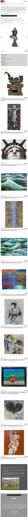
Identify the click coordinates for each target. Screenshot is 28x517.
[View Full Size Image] (26, 49)
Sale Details (3, 62)
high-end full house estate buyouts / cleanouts (12, 472)
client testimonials (5, 471)
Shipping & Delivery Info (14, 501)
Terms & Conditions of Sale (5, 63)
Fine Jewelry (11, 473)
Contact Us (9, 501)
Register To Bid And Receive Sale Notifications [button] (14, 495)
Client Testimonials (21, 501)
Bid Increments (3, 64)
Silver (8, 473)
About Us (5, 501)
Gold (7, 473)
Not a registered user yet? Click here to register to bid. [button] (8, 15)
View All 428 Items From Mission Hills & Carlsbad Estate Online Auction (12, 4)
